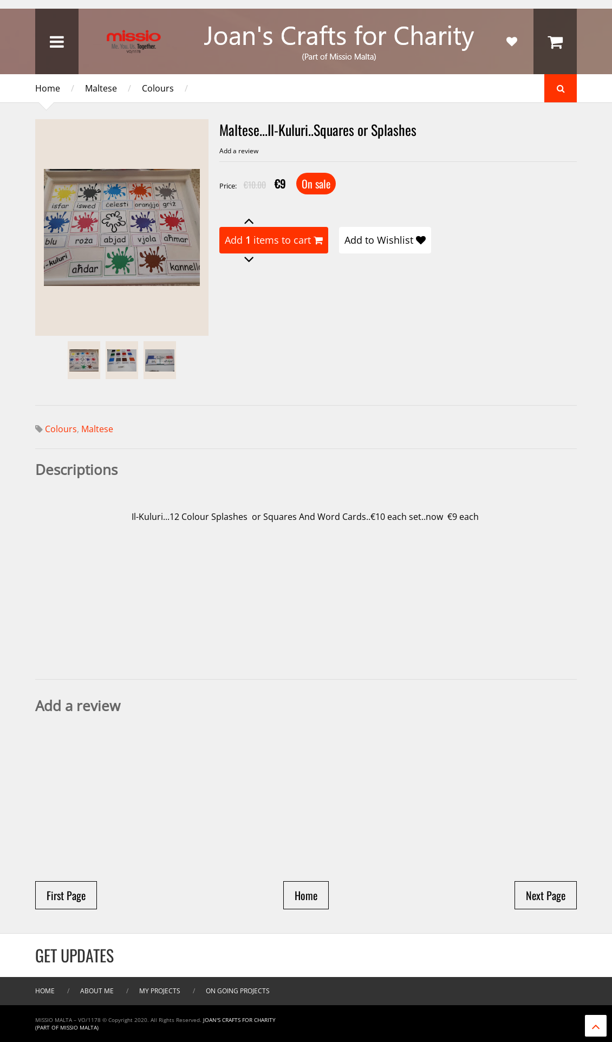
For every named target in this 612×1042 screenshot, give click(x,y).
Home (47, 88)
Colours (158, 88)
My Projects (159, 990)
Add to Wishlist (385, 239)
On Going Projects (238, 990)
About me (97, 990)
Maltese (101, 88)
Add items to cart (274, 239)
